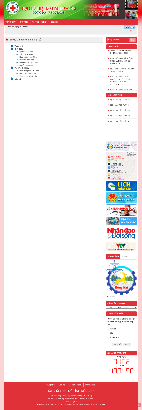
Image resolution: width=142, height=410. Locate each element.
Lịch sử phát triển (24, 52)
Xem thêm (111, 297)
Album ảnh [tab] (113, 256)
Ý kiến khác (115, 337)
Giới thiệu (24, 22)
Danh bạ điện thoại (25, 60)
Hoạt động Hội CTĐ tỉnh (27, 71)
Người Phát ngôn (24, 65)
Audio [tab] (125, 257)
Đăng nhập (90, 385)
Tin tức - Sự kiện (39, 22)
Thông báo (114, 46)
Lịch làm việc (115, 95)
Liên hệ (54, 22)
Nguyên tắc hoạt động (26, 57)
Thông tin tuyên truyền (26, 76)
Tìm (132, 40)
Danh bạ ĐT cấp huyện (27, 62)
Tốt (111, 333)
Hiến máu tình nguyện (26, 73)
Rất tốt (113, 329)
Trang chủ (11, 22)
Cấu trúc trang (75, 385)
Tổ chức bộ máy (24, 54)
